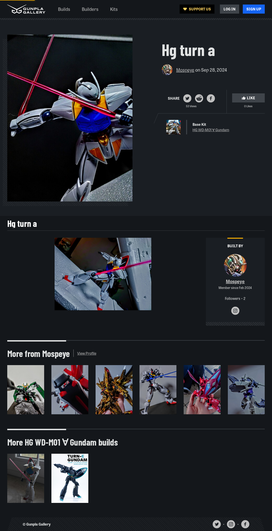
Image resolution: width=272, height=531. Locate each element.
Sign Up (253, 9)
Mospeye (185, 69)
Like (248, 97)
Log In (230, 9)
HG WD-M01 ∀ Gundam (211, 129)
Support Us (197, 9)
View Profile (86, 353)
